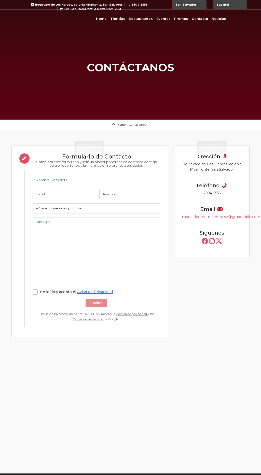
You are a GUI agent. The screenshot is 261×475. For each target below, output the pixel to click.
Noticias (219, 19)
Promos (181, 19)
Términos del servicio (88, 319)
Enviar (96, 303)
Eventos (163, 19)
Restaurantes (141, 19)
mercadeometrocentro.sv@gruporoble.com (221, 216)
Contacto (200, 19)
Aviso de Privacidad (95, 292)
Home (101, 19)
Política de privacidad (132, 314)
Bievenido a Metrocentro (31, 17)
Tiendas (117, 19)
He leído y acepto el (76, 292)
